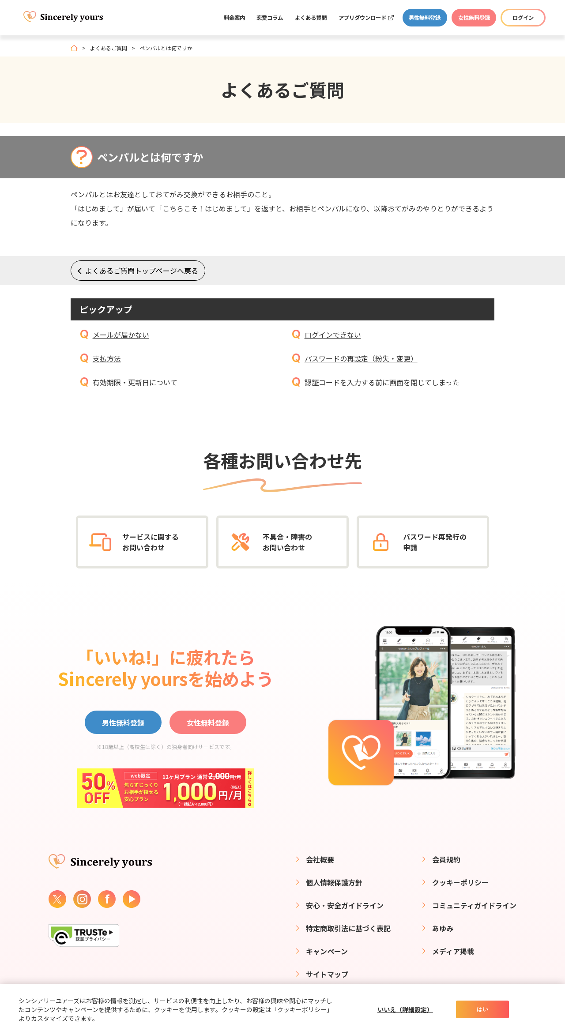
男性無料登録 (425, 18)
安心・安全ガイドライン (345, 905)
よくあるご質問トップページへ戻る (141, 270)
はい (482, 1009)
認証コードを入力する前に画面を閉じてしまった (382, 382)
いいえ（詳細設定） (405, 1009)
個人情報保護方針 (334, 882)
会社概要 (320, 859)
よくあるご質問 (108, 48)
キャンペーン (327, 951)
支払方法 (107, 358)
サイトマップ (327, 974)
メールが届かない (121, 334)
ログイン (523, 18)
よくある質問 (311, 18)
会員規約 (446, 859)
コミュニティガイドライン (474, 905)
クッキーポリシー (460, 882)
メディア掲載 (453, 951)
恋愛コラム (269, 18)
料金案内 (234, 18)
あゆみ (442, 928)
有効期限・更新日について (135, 382)
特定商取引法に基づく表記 (348, 928)
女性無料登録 (474, 18)
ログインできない (333, 334)
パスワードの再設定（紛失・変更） (361, 358)
